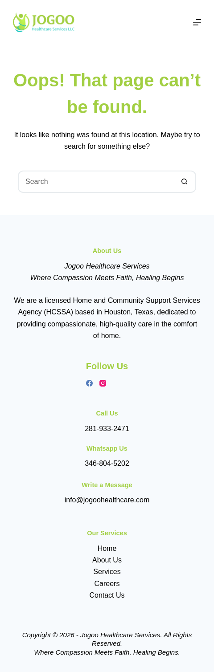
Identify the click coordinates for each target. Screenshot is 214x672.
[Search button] (185, 182)
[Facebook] (89, 383)
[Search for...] (96, 182)
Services (106, 571)
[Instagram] (102, 383)
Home (107, 548)
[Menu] (197, 22)
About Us (107, 560)
